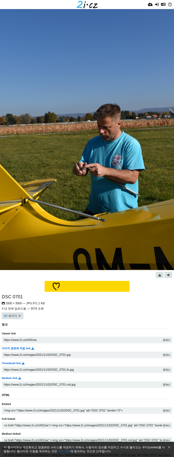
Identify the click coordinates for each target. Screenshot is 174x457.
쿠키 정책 (64, 451)
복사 (166, 340)
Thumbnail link (13, 363)
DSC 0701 (12, 296)
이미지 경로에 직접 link (18, 348)
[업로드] (150, 4)
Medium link (11, 378)
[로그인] (156, 4)
